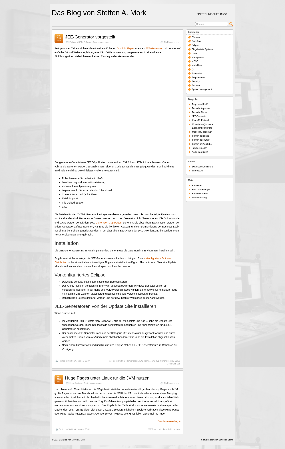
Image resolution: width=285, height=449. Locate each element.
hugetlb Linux (169, 429)
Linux (71, 383)
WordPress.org (199, 197)
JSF (178, 364)
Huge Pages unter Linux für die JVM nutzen (107, 378)
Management (198, 57)
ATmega (196, 37)
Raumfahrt (197, 73)
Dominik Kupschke (201, 108)
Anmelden (197, 185)
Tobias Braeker (199, 148)
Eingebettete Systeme (202, 49)
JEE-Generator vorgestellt (90, 36)
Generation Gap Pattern (109, 222)
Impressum (197, 170)
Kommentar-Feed (200, 193)
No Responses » (171, 42)
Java (152, 361)
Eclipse (72, 42)
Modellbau (197, 65)
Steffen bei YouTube (202, 144)
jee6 (172, 361)
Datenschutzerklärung (202, 166)
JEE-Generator (154, 48)
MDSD (80, 42)
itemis (146, 361)
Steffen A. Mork (75, 361)
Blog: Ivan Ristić (200, 104)
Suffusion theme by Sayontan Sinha (217, 440)
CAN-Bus (196, 41)
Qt (193, 69)
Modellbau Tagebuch (202, 132)
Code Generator (131, 361)
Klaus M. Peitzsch (200, 120)
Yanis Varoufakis (200, 152)
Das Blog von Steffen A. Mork (99, 13)
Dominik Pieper (125, 48)
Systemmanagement (102, 42)
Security (196, 81)
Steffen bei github (200, 136)
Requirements (198, 77)
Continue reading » (169, 421)
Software (88, 42)
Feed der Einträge (201, 189)
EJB (141, 361)
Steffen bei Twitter (201, 140)
